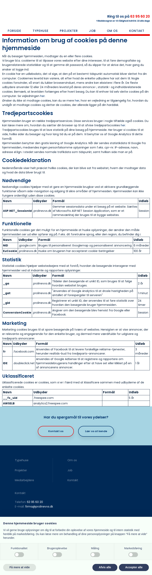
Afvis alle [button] (105, 567)
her (42, 96)
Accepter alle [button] (133, 567)
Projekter (69, 31)
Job (92, 31)
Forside (14, 31)
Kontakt (136, 31)
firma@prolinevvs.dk (39, 506)
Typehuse (40, 31)
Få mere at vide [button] (20, 567)
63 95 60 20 (140, 16)
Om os (112, 31)
